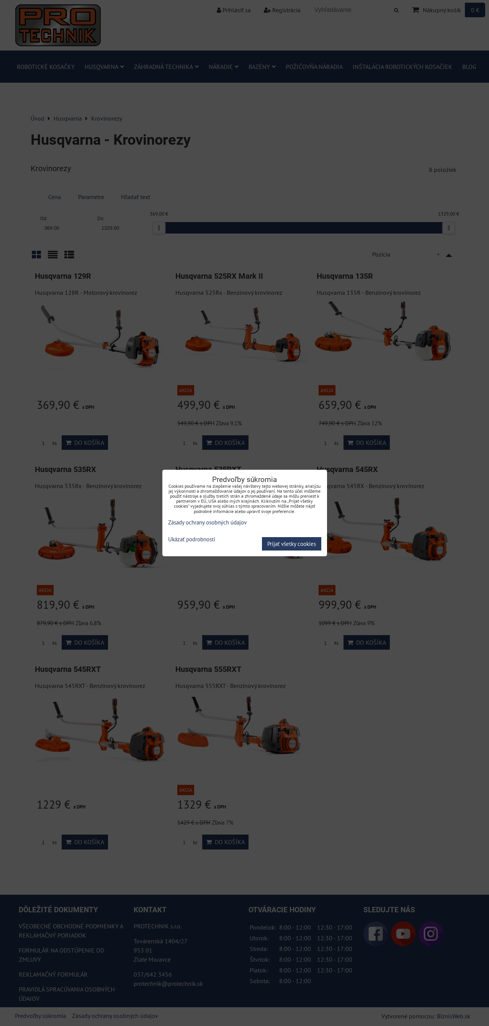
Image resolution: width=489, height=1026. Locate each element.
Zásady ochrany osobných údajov (207, 522)
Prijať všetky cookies (291, 543)
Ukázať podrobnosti (191, 539)
